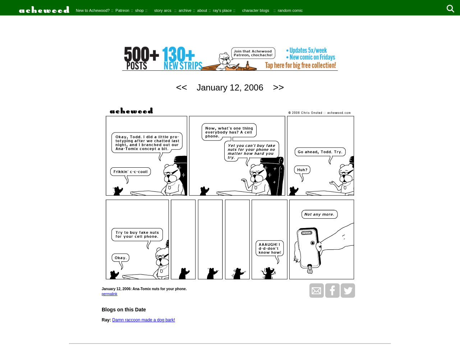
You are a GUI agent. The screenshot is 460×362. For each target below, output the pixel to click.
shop (139, 10)
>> (278, 87)
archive (185, 10)
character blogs (255, 10)
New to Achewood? (93, 10)
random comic (290, 10)
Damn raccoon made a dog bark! (143, 319)
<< (181, 87)
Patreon (122, 10)
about (202, 10)
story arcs (162, 10)
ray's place (222, 10)
